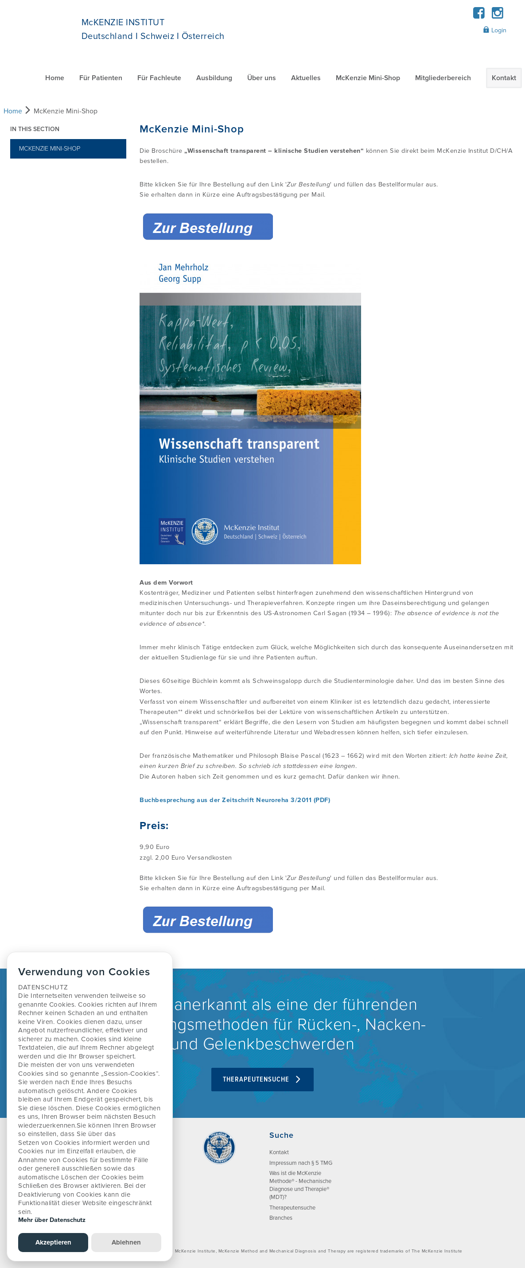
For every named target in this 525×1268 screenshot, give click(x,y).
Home (54, 78)
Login (494, 30)
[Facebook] (478, 15)
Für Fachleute (159, 78)
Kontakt (504, 78)
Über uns (261, 78)
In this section (34, 129)
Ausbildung (214, 78)
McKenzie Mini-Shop (368, 78)
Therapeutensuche (262, 1079)
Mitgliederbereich (443, 78)
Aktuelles (306, 78)
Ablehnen (126, 1242)
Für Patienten (100, 78)
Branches (280, 1217)
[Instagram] (497, 15)
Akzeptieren (53, 1242)
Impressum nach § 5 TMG (300, 1163)
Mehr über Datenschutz (52, 1220)
